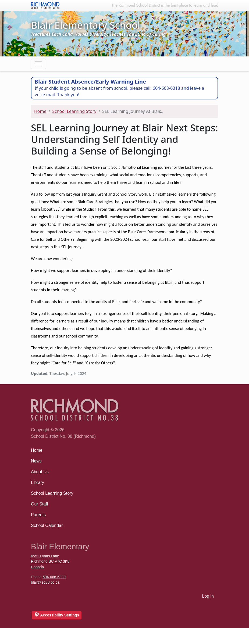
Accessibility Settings (56, 614)
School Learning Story (74, 111)
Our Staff (39, 504)
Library (37, 482)
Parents (38, 514)
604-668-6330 (53, 577)
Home (40, 111)
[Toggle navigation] (38, 64)
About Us (40, 471)
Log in (208, 596)
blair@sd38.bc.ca (45, 582)
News (36, 461)
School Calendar (47, 525)
